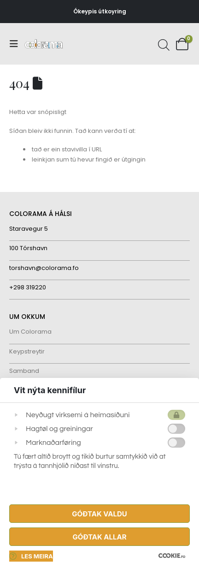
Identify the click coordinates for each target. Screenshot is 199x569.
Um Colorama (30, 331)
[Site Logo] (44, 44)
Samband (24, 370)
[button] (16, 44)
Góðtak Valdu (99, 513)
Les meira (31, 556)
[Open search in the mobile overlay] (162, 43)
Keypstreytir (27, 351)
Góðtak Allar (99, 537)
